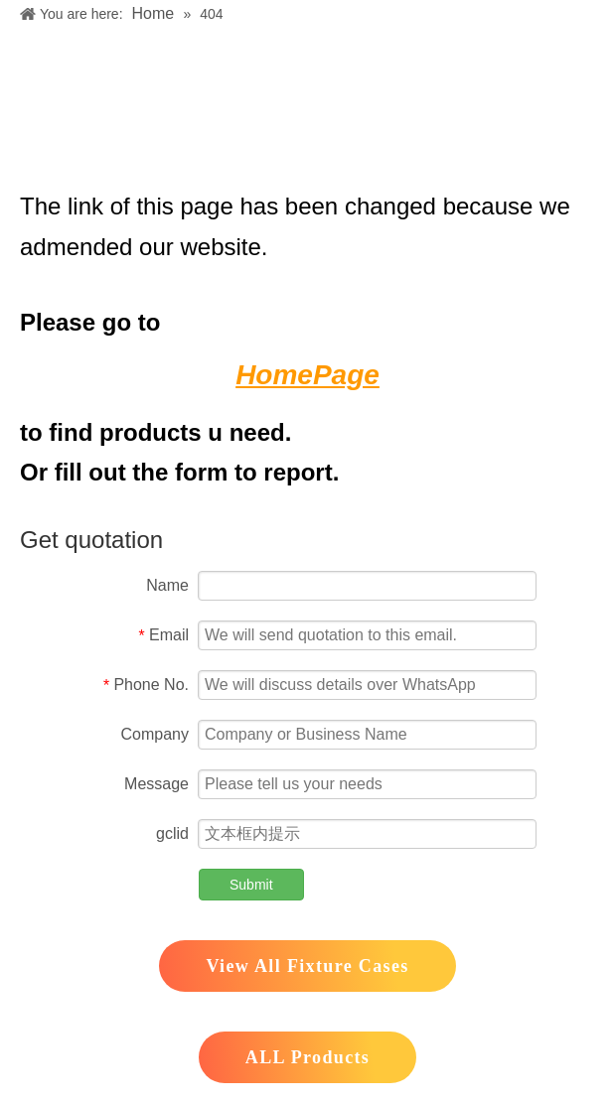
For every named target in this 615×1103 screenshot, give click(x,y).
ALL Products (307, 1057)
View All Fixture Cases (307, 966)
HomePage (307, 374)
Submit (251, 885)
